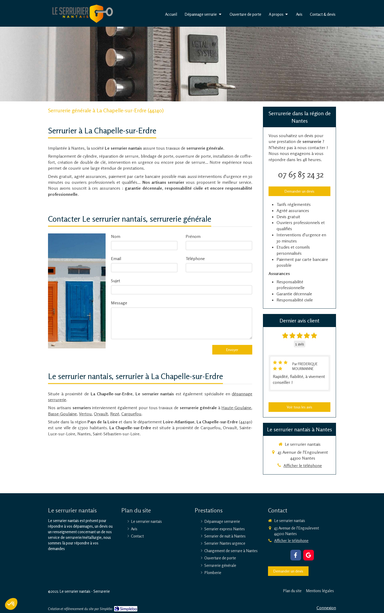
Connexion (326, 607)
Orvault (101, 413)
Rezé (114, 413)
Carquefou (131, 413)
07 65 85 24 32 (301, 174)
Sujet (115, 280)
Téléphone (195, 258)
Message (119, 302)
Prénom (193, 236)
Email (116, 258)
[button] (11, 604)
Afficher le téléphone (302, 465)
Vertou (85, 413)
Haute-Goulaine (236, 407)
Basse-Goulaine (62, 413)
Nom (115, 236)
